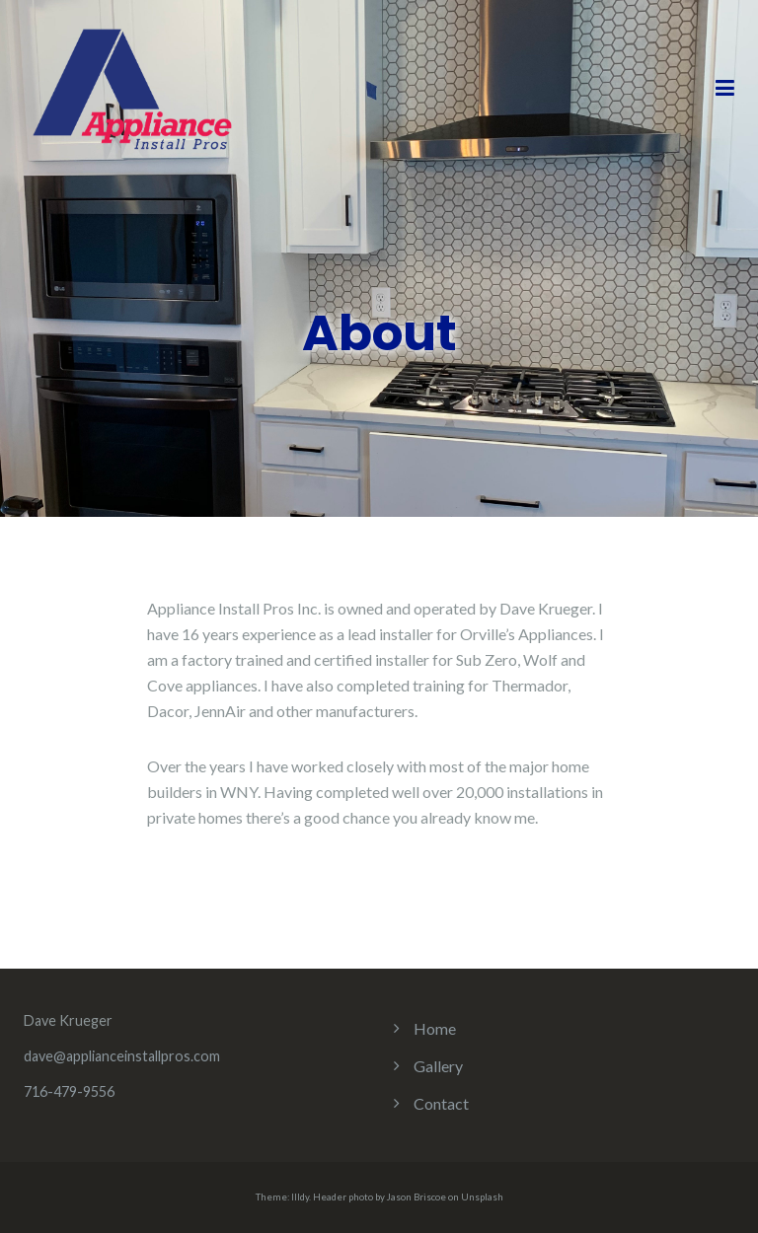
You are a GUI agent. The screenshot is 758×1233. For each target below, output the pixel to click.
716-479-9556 (69, 1091)
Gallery (438, 1065)
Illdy (300, 1197)
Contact (441, 1103)
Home (435, 1028)
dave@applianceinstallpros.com (122, 1056)
